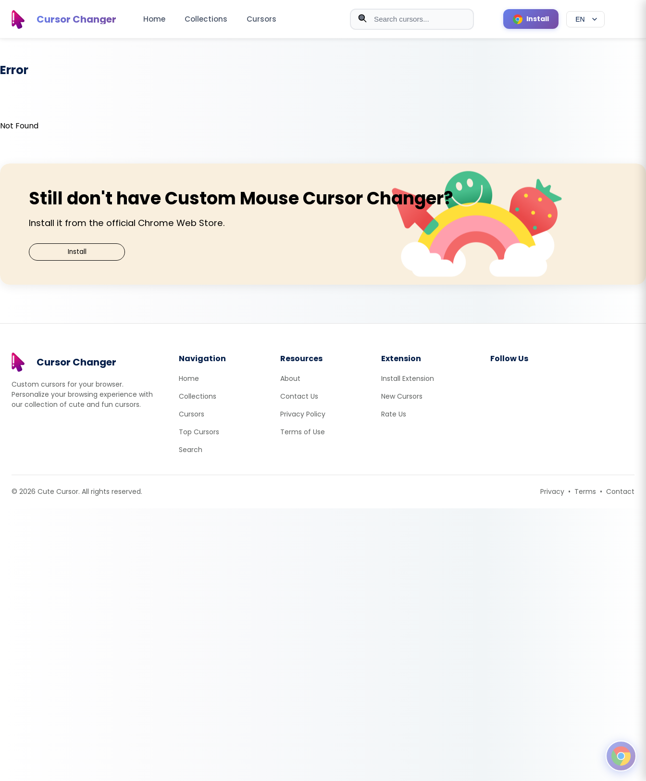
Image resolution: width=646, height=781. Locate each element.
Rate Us (393, 414)
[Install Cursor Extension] (531, 19)
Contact (620, 491)
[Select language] (585, 19)
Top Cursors (199, 432)
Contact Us (299, 396)
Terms (585, 491)
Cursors (261, 19)
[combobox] (412, 19)
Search (190, 449)
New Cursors (401, 396)
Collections (206, 19)
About (290, 378)
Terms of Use (302, 432)
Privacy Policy (302, 414)
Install (77, 251)
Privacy (552, 491)
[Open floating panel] (621, 756)
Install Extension (407, 378)
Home (154, 19)
